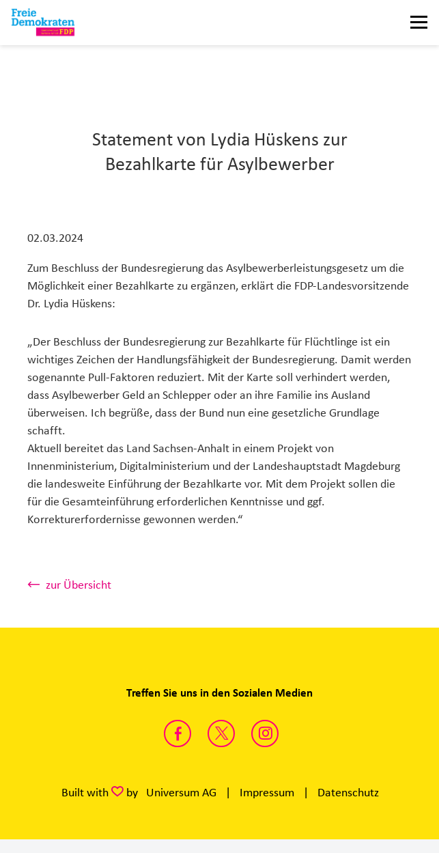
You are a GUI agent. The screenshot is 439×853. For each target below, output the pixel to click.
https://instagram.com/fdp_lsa (265, 733)
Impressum (267, 792)
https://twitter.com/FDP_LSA (221, 733)
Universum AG (181, 792)
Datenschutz (348, 792)
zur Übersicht (78, 584)
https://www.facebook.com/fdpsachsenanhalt (177, 733)
